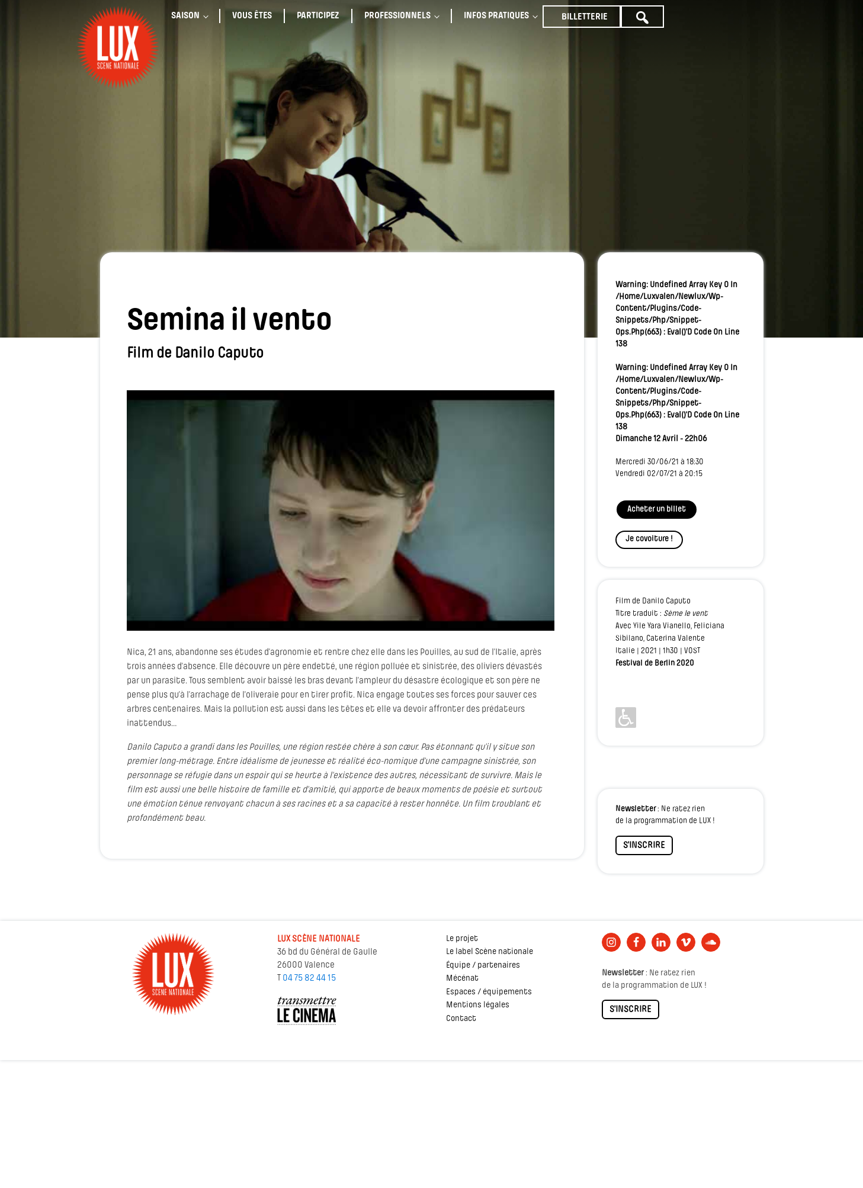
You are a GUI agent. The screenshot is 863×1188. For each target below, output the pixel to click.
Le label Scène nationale (489, 952)
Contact (461, 1018)
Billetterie (585, 17)
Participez (318, 16)
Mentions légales (477, 1005)
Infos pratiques (496, 16)
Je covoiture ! (649, 539)
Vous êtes (252, 16)
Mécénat (462, 978)
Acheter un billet (656, 509)
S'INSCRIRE (644, 845)
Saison (185, 16)
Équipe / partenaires (483, 965)
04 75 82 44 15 (309, 978)
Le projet (462, 939)
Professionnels (397, 16)
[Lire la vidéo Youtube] (341, 510)
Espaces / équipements (489, 992)
